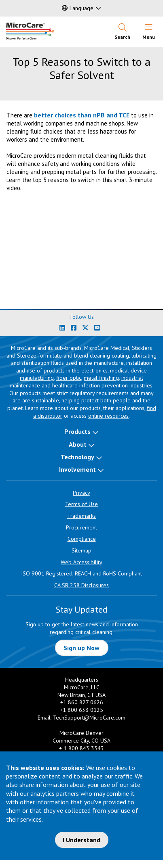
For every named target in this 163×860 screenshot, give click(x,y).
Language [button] (77, 8)
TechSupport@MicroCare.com (89, 717)
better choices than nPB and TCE (81, 115)
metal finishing (101, 377)
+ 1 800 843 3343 (81, 748)
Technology (77, 457)
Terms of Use (81, 504)
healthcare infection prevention (90, 385)
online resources (108, 415)
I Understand (81, 840)
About (78, 444)
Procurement (81, 527)
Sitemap (81, 550)
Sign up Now (81, 648)
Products (77, 431)
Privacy (81, 492)
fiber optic (68, 377)
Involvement (77, 469)
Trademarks (81, 515)
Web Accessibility (81, 562)
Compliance (82, 538)
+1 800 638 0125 (81, 710)
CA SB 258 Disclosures (81, 585)
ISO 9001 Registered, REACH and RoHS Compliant (81, 573)
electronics (94, 370)
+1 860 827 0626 (81, 702)
